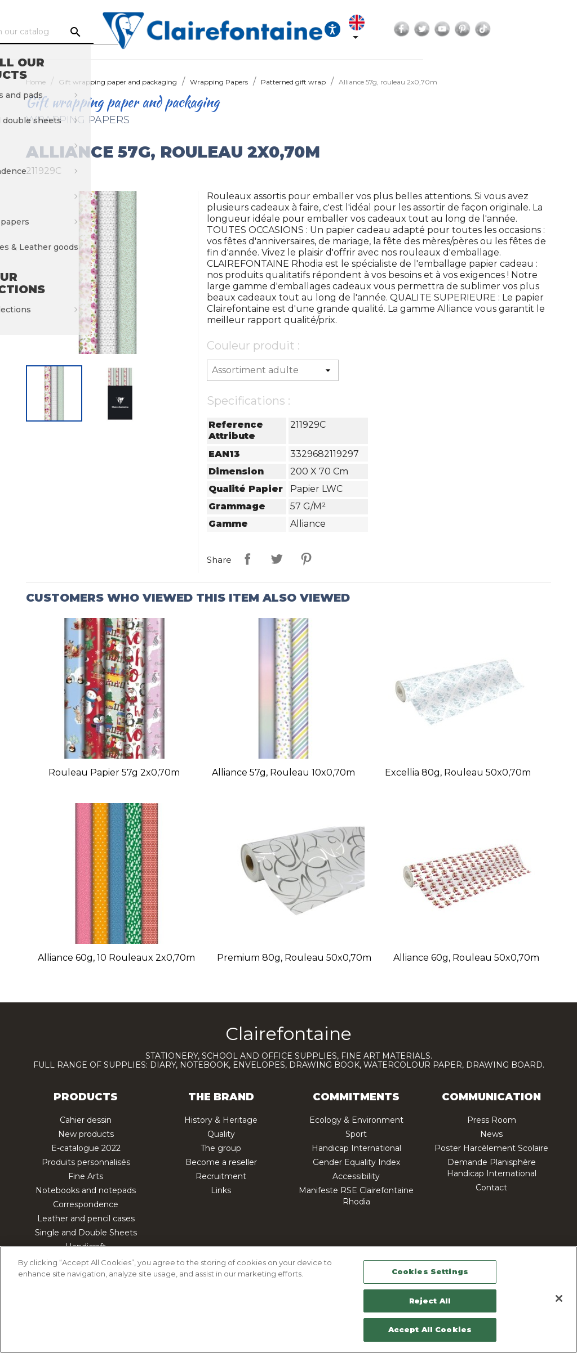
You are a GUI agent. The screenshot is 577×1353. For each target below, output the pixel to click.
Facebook (494, 29)
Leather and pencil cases (86, 1218)
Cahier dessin (86, 1120)
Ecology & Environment (356, 1120)
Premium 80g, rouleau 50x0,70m (294, 957)
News (491, 1134)
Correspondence (85, 1204)
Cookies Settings (430, 1271)
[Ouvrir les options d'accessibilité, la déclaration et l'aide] (415, 29)
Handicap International (356, 1148)
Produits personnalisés (86, 1162)
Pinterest (555, 29)
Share (247, 559)
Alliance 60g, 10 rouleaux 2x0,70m (116, 957)
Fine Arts (85, 1176)
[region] (288, 1299)
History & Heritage (221, 1120)
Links (221, 1190)
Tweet (276, 559)
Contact (491, 1187)
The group (221, 1148)
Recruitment (221, 1176)
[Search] (105, 32)
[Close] (559, 1298)
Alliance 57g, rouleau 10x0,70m (283, 772)
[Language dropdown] (446, 29)
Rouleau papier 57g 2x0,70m (114, 772)
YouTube (535, 29)
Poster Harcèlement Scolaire (491, 1148)
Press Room (491, 1120)
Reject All (430, 1300)
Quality (221, 1134)
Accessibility (356, 1176)
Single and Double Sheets (86, 1232)
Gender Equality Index (356, 1162)
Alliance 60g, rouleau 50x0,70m (466, 957)
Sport (356, 1134)
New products (86, 1134)
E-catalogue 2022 (86, 1148)
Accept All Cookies (430, 1329)
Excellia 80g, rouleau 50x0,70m (458, 772)
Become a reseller (221, 1162)
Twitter (514, 29)
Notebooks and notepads (85, 1190)
